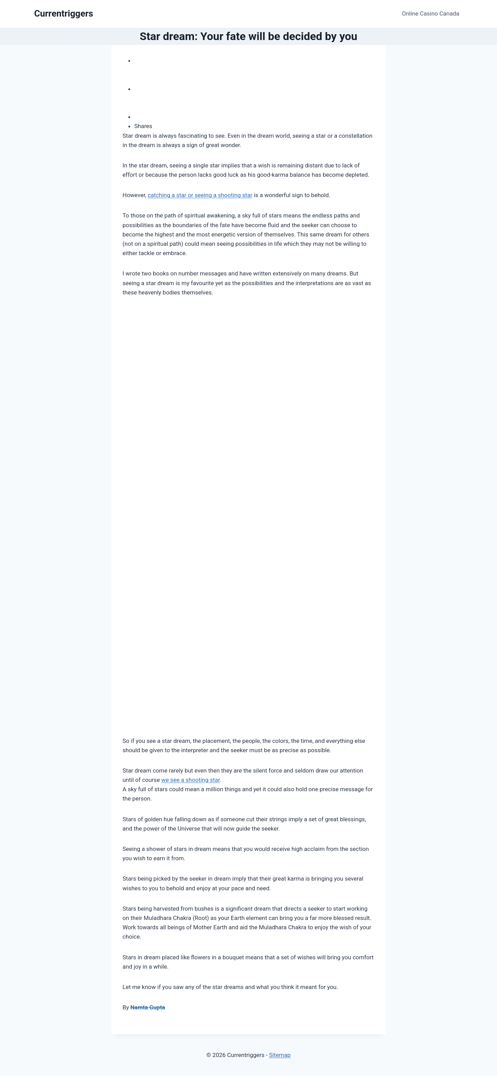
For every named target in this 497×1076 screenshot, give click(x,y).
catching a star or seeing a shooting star (200, 195)
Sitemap (280, 1054)
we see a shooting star (190, 779)
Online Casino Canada (430, 13)
